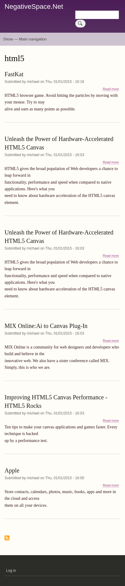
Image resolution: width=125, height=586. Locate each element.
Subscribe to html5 (7, 538)
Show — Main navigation (25, 39)
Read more (111, 89)
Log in (11, 570)
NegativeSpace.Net (34, 6)
